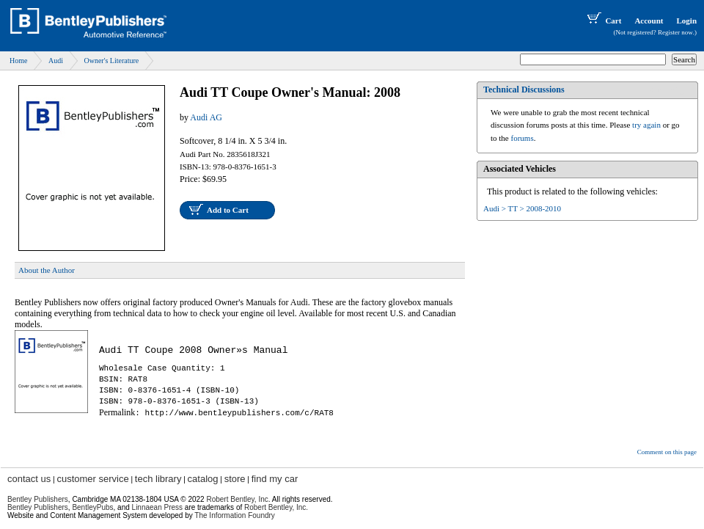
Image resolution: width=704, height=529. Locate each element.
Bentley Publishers (37, 499)
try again (646, 124)
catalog (203, 478)
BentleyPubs (92, 507)
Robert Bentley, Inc (237, 499)
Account (648, 20)
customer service (92, 478)
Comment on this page (667, 452)
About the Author (46, 270)
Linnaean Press (157, 507)
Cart (602, 20)
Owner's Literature (111, 60)
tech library (158, 478)
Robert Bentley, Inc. (276, 507)
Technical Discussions (524, 89)
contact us (29, 478)
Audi (55, 60)
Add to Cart (228, 209)
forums (522, 138)
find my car (275, 478)
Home (18, 60)
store (235, 478)
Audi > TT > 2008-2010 (522, 208)
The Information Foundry (234, 515)
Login (686, 20)
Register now (675, 32)
